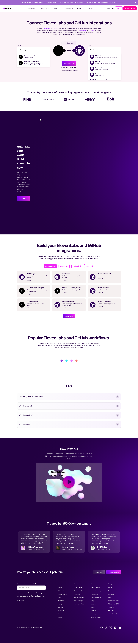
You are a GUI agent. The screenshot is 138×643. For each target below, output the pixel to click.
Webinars (94, 599)
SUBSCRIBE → (21, 596)
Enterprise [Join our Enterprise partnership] (61, 605)
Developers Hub (96, 592)
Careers (110, 586)
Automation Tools (79, 599)
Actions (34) (77, 261)
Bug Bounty (111, 605)
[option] (33, 52)
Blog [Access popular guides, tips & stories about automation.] (92, 596)
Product (60, 583)
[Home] (7, 3)
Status (59, 609)
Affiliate (93, 602)
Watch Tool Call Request (31, 56)
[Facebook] (101, 623)
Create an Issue (100, 69)
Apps (59, 592)
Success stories (78, 586)
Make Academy (95, 583)
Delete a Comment (101, 75)
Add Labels (98, 57)
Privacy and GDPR (113, 599)
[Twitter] (110, 623)
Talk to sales (110, 3)
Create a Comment (101, 63)
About (110, 583)
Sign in (119, 3)
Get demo (60, 602)
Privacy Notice (41, 592)
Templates (77, 589)
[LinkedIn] (115, 623)
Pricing (90, 3)
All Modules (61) (50, 261)
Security (93, 609)
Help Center (94, 589)
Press (109, 592)
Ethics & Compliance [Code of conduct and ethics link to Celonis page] (114, 609)
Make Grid (61, 596)
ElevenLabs (46, 24)
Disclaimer (111, 602)
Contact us (111, 589)
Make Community (96, 586)
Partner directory (79, 592)
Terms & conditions (113, 596)
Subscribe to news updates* (26, 579)
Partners (93, 605)
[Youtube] (120, 623)
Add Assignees (100, 51)
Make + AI (61, 586)
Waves (60, 612)
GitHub (56, 24)
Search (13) (89, 261)
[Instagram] (106, 623)
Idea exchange (78, 596)
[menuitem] (32, 3)
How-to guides (78, 583)
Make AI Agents (62, 589)
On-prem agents (96, 612)
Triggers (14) (64, 261)
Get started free (130, 3)
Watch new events (29, 51)
